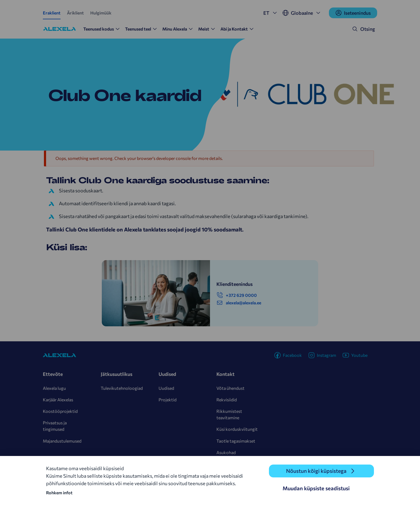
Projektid (168, 399)
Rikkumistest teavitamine (229, 414)
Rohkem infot (59, 492)
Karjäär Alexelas (58, 399)
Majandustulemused (62, 440)
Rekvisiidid (226, 399)
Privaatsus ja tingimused (55, 426)
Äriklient (75, 12)
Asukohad (226, 452)
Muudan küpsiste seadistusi (316, 488)
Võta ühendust (230, 388)
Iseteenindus (353, 13)
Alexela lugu (54, 388)
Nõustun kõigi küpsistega (316, 471)
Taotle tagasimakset (235, 440)
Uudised (166, 388)
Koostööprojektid (60, 411)
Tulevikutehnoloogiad (122, 388)
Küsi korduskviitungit (237, 429)
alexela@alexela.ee (238, 303)
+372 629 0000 (236, 295)
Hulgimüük (100, 12)
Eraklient (52, 12)
